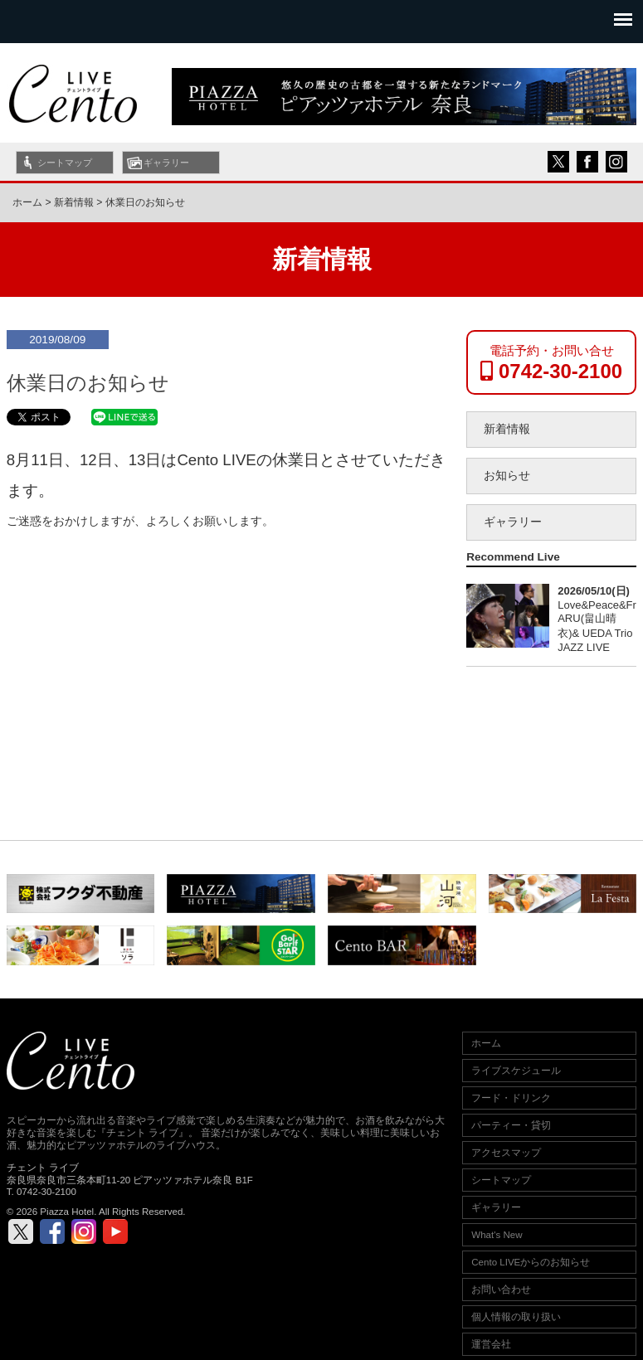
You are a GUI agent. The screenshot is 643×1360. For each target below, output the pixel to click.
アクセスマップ (506, 1153)
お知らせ (507, 475)
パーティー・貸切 (511, 1125)
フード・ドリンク (511, 1098)
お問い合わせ (501, 1289)
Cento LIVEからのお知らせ (530, 1262)
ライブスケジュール (516, 1071)
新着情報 (507, 429)
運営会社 (491, 1344)
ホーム (27, 202)
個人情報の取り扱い (516, 1317)
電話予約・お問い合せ (551, 362)
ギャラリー (166, 163)
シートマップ (64, 163)
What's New (496, 1235)
